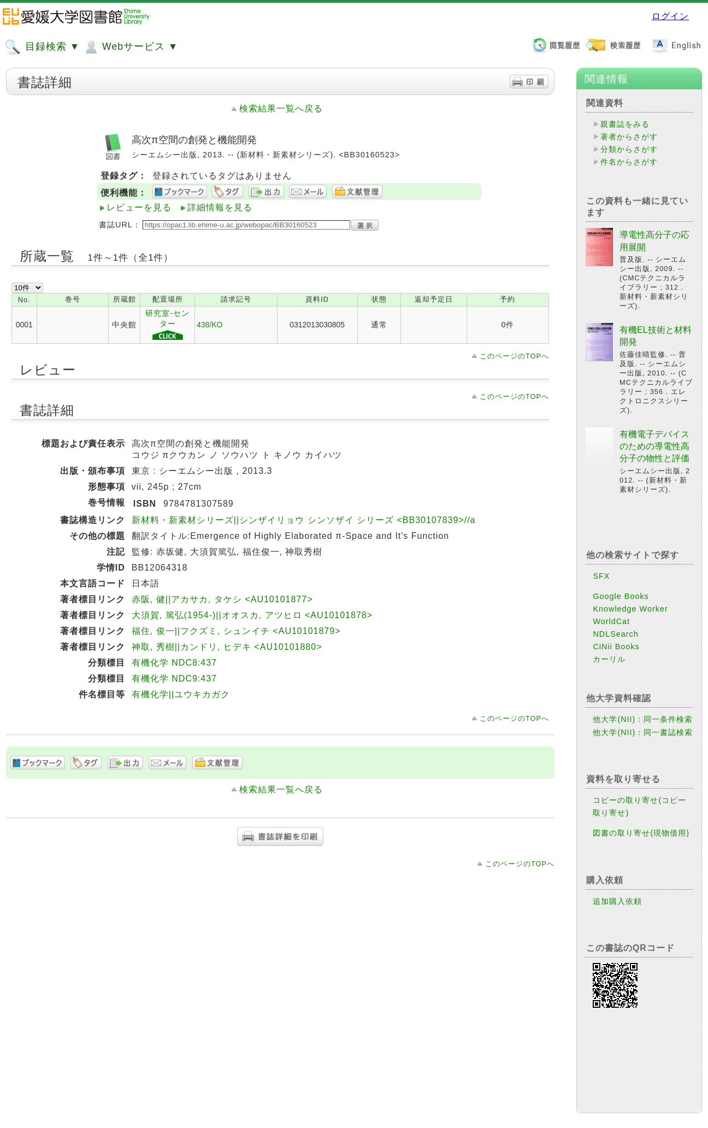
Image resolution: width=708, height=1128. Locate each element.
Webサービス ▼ (130, 47)
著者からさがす (629, 136)
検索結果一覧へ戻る (281, 108)
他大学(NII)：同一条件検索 (643, 719)
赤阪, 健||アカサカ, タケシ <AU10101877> (222, 599)
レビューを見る (139, 207)
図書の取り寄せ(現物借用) (641, 833)
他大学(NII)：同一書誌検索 (643, 732)
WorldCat (611, 621)
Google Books (620, 596)
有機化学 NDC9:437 (174, 678)
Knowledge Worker (630, 608)
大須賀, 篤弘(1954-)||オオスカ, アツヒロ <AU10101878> (252, 615)
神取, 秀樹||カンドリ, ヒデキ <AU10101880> (227, 646)
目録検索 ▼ (42, 47)
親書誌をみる (625, 124)
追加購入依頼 (617, 901)
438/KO (209, 324)
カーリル (609, 659)
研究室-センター (167, 325)
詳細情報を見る (219, 207)
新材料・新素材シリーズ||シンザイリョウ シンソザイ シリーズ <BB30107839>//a (304, 520)
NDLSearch (615, 634)
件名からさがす (629, 161)
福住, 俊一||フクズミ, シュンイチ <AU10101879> (236, 631)
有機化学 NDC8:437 (174, 662)
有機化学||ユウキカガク (181, 694)
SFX (601, 576)
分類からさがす (629, 149)
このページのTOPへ (514, 356)
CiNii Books (616, 646)
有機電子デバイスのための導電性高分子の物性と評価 (654, 446)
